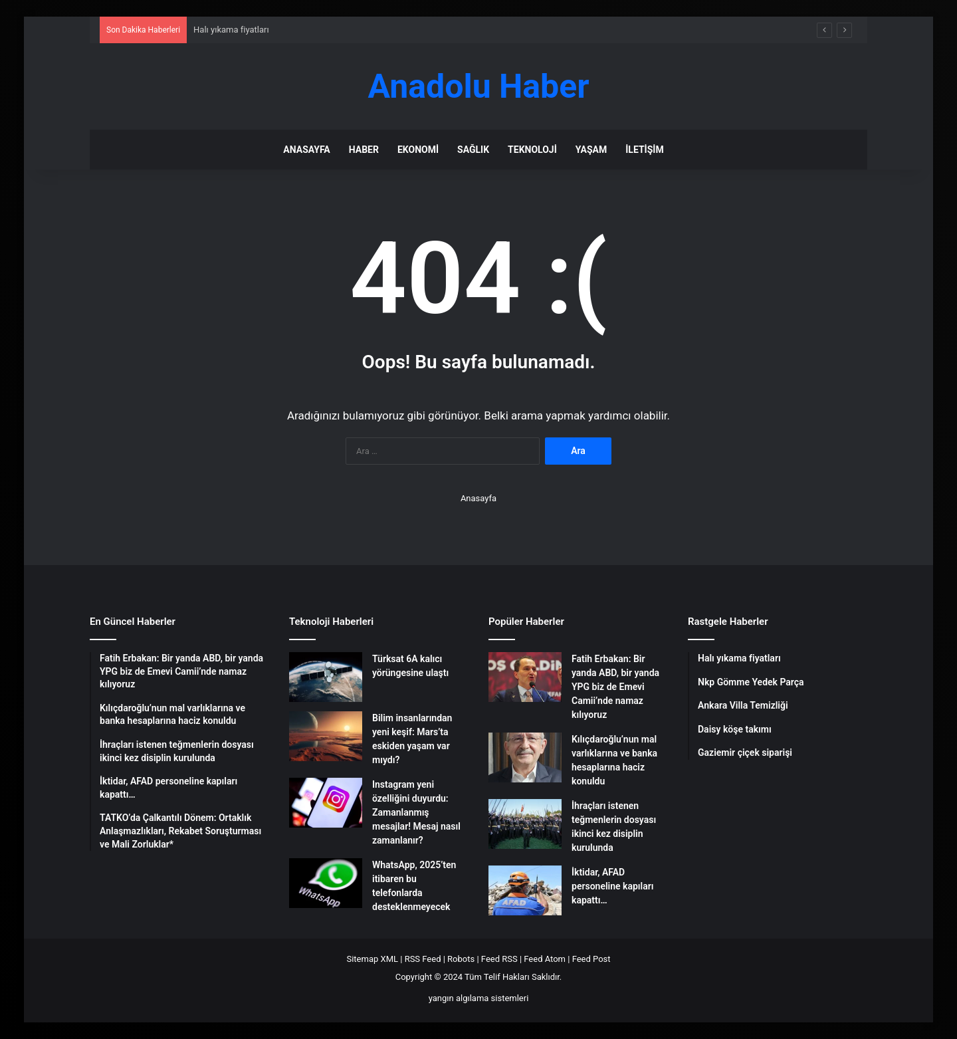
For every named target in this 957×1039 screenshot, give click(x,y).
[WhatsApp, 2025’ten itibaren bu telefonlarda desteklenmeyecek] (325, 883)
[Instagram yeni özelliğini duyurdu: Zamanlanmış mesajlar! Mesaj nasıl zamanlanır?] (325, 803)
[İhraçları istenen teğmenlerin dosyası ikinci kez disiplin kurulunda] (525, 824)
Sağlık (473, 149)
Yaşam (591, 149)
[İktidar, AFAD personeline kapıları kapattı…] (525, 890)
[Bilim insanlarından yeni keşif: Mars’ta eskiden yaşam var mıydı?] (325, 736)
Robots (461, 959)
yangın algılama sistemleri (479, 998)
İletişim (644, 149)
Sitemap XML (372, 959)
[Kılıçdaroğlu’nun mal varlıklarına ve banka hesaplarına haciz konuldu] (525, 757)
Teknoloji (532, 149)
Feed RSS (499, 959)
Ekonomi (418, 149)
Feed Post (591, 959)
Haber (364, 149)
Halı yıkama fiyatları (231, 30)
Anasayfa (306, 149)
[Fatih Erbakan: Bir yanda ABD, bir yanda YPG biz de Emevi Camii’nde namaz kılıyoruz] (525, 677)
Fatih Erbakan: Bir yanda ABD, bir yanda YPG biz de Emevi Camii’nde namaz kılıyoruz (615, 686)
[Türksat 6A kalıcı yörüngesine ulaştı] (325, 677)
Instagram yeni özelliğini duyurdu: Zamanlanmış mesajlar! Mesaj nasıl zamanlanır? (416, 812)
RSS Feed (423, 959)
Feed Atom (545, 959)
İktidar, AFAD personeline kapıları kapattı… (612, 886)
